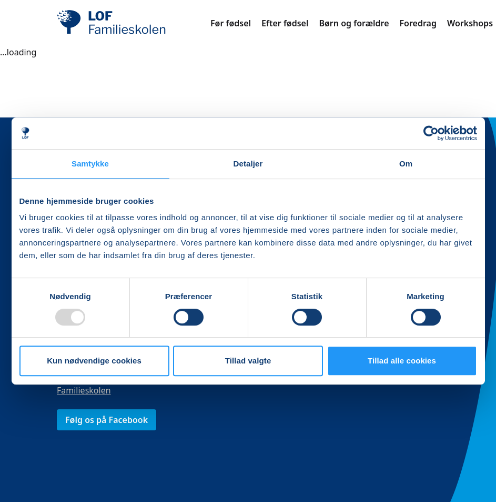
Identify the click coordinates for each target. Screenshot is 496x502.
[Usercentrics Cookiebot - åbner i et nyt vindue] (431, 133)
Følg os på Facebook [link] (106, 420)
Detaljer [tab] (248, 163)
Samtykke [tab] (90, 163)
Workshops (470, 23)
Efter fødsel (284, 23)
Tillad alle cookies (402, 360)
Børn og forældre (354, 23)
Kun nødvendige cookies (94, 360)
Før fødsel (230, 23)
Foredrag (418, 23)
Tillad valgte (248, 360)
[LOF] (133, 23)
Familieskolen (84, 390)
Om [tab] (405, 163)
